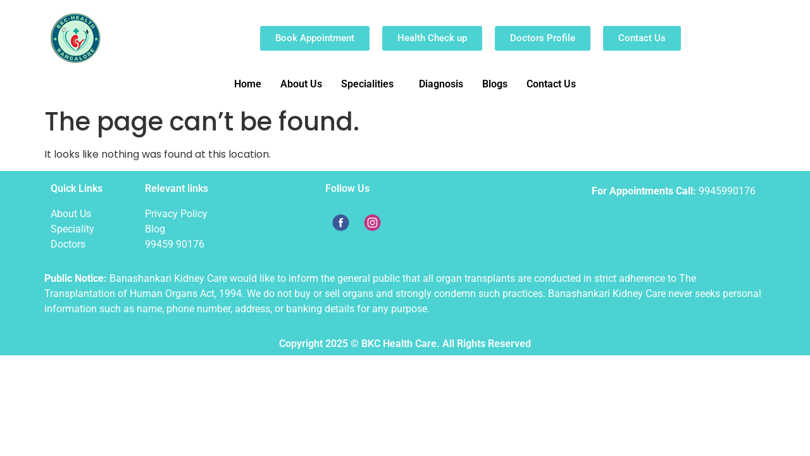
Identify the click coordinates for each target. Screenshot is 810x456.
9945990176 (727, 191)
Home (247, 84)
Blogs (495, 84)
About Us (301, 84)
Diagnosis (441, 84)
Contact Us (551, 84)
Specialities (367, 84)
